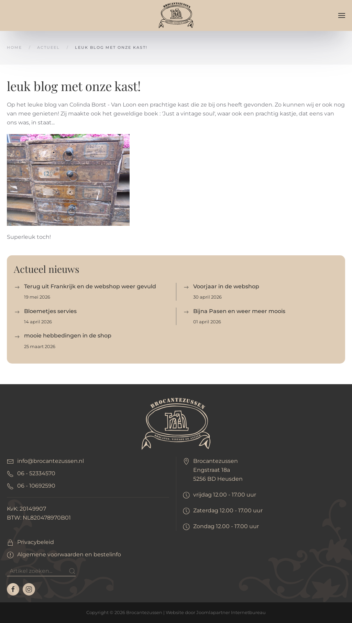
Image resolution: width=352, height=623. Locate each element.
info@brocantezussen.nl (50, 461)
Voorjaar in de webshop (226, 286)
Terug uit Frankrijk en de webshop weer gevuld (90, 286)
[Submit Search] (72, 571)
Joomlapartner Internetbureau (231, 612)
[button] (341, 15)
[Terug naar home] (176, 15)
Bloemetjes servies (50, 311)
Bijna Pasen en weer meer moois (239, 311)
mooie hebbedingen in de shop (67, 335)
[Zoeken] (41, 571)
